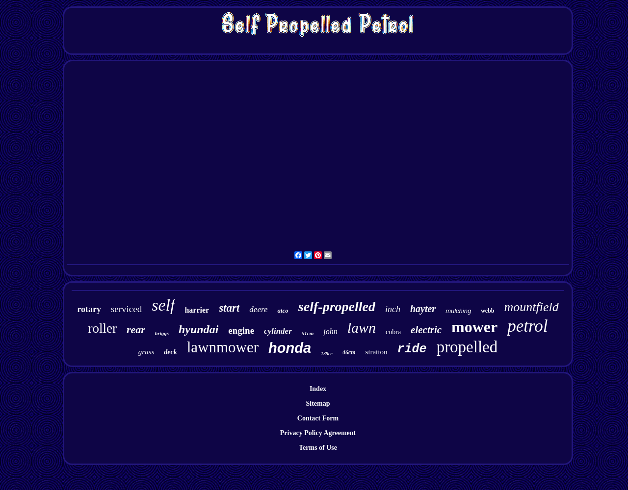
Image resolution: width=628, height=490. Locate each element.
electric (426, 330)
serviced (126, 309)
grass (146, 352)
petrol (527, 326)
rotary (89, 309)
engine (241, 330)
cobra (393, 332)
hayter (423, 308)
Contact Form (318, 418)
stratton (377, 352)
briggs (162, 333)
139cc (327, 353)
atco (282, 310)
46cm (349, 352)
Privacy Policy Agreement (318, 433)
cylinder (278, 331)
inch (392, 309)
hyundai (198, 329)
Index (318, 388)
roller (102, 328)
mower (474, 327)
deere (258, 309)
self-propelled (336, 306)
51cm (308, 333)
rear (136, 329)
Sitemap (318, 403)
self (163, 305)
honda (289, 348)
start (229, 308)
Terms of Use (318, 447)
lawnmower (223, 347)
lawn (361, 327)
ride (412, 349)
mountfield (531, 307)
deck (170, 352)
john (330, 331)
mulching (458, 311)
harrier (196, 310)
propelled (467, 347)
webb (487, 310)
